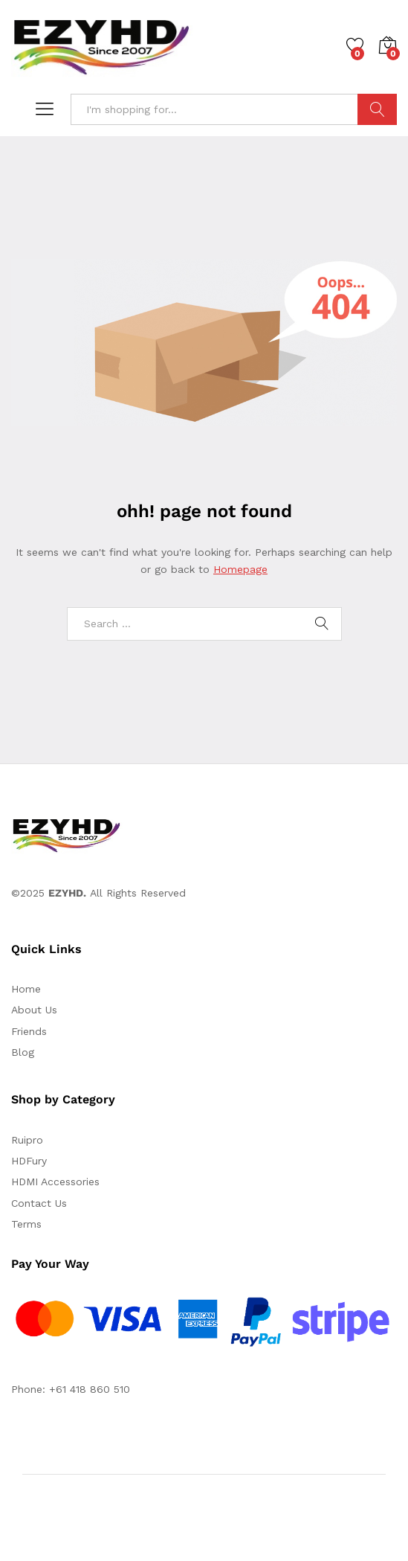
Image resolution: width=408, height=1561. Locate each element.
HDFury (29, 1161)
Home (26, 989)
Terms (26, 1224)
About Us (34, 1010)
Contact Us (39, 1203)
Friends (29, 1031)
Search (377, 109)
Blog (22, 1052)
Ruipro (27, 1140)
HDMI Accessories (55, 1181)
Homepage (240, 569)
